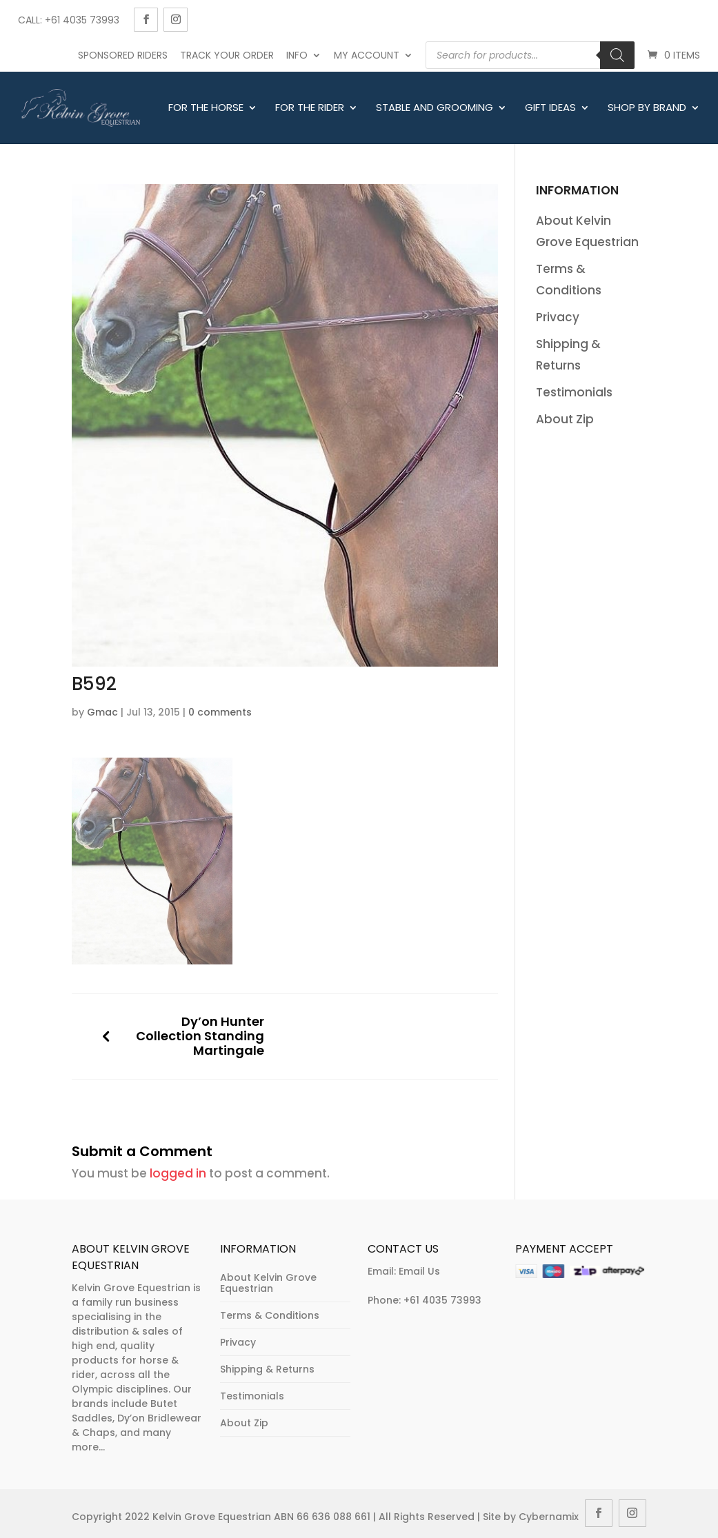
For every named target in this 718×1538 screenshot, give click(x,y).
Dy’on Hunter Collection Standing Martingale (200, 1036)
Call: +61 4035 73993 (68, 20)
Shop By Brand (647, 108)
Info (297, 55)
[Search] (617, 55)
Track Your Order (227, 55)
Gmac (102, 712)
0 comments (220, 712)
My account (366, 55)
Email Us (419, 1271)
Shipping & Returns (267, 1369)
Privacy (557, 317)
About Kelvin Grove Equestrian (268, 1283)
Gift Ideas (550, 108)
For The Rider (309, 108)
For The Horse (205, 108)
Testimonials (574, 392)
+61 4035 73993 (442, 1300)
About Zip (565, 419)
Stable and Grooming (434, 108)
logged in (178, 1173)
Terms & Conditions (269, 1315)
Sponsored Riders (123, 55)
